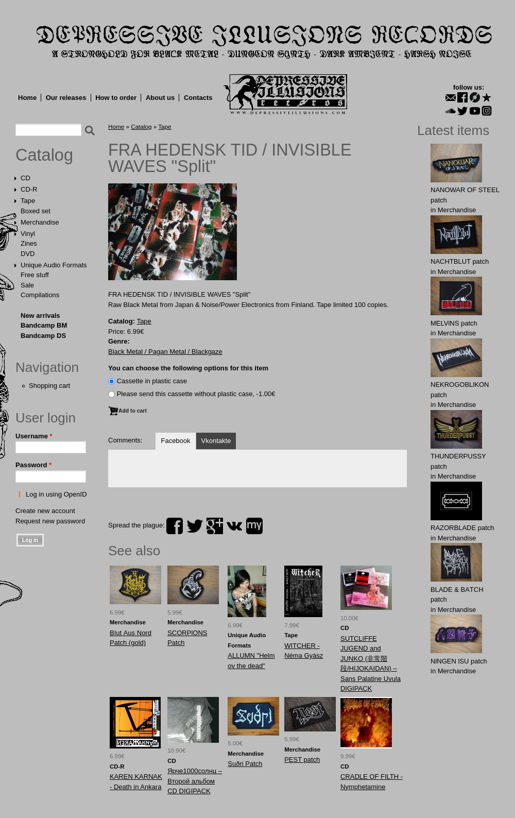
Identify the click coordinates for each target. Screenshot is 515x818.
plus (215, 526)
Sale (27, 285)
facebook (174, 526)
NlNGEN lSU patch (459, 661)
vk (234, 526)
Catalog (44, 155)
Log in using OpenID (56, 494)
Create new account (45, 511)
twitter (194, 526)
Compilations (40, 295)
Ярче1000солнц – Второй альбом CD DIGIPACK (194, 781)
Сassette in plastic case (152, 381)
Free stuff (35, 275)
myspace (254, 526)
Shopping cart (49, 385)
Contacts (198, 97)
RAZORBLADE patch (462, 528)
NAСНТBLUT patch (460, 261)
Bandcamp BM (44, 325)
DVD (28, 254)
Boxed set (35, 211)
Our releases (66, 97)
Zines (29, 243)
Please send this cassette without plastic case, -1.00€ (196, 394)
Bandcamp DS (43, 335)
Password (33, 465)
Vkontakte (216, 441)
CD (25, 178)
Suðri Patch (245, 764)
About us (160, 97)
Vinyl (28, 233)
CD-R (29, 189)
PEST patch (302, 759)
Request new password (50, 521)
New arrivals (40, 315)
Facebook (175, 441)
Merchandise (40, 222)
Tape (28, 200)
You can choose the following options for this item (188, 368)
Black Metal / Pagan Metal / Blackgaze (165, 351)
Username (34, 436)
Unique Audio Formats (54, 265)
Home (27, 97)
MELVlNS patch (454, 323)
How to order (115, 97)
